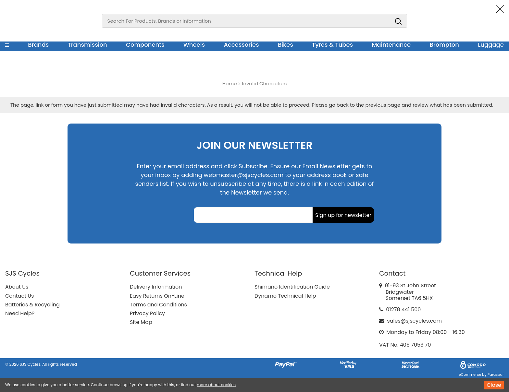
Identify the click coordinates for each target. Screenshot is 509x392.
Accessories (241, 45)
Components (145, 45)
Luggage (491, 45)
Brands (38, 45)
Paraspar (496, 374)
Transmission (87, 45)
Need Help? (19, 313)
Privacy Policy (147, 313)
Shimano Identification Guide (292, 287)
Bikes (285, 45)
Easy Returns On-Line (157, 296)
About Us (16, 287)
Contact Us (19, 296)
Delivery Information (156, 287)
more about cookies (216, 384)
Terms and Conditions (158, 304)
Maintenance (391, 45)
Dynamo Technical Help (285, 296)
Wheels (194, 45)
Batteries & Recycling (32, 304)
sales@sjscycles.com (414, 321)
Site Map (141, 322)
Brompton (444, 45)
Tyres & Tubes (332, 45)
